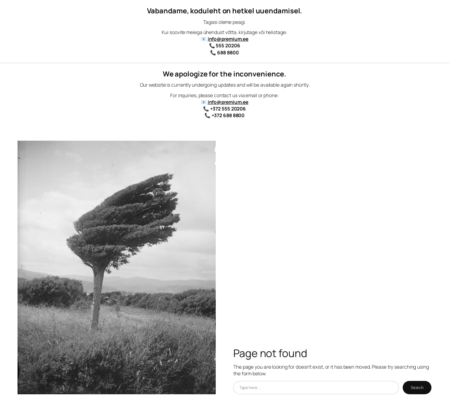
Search (417, 387)
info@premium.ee (228, 38)
